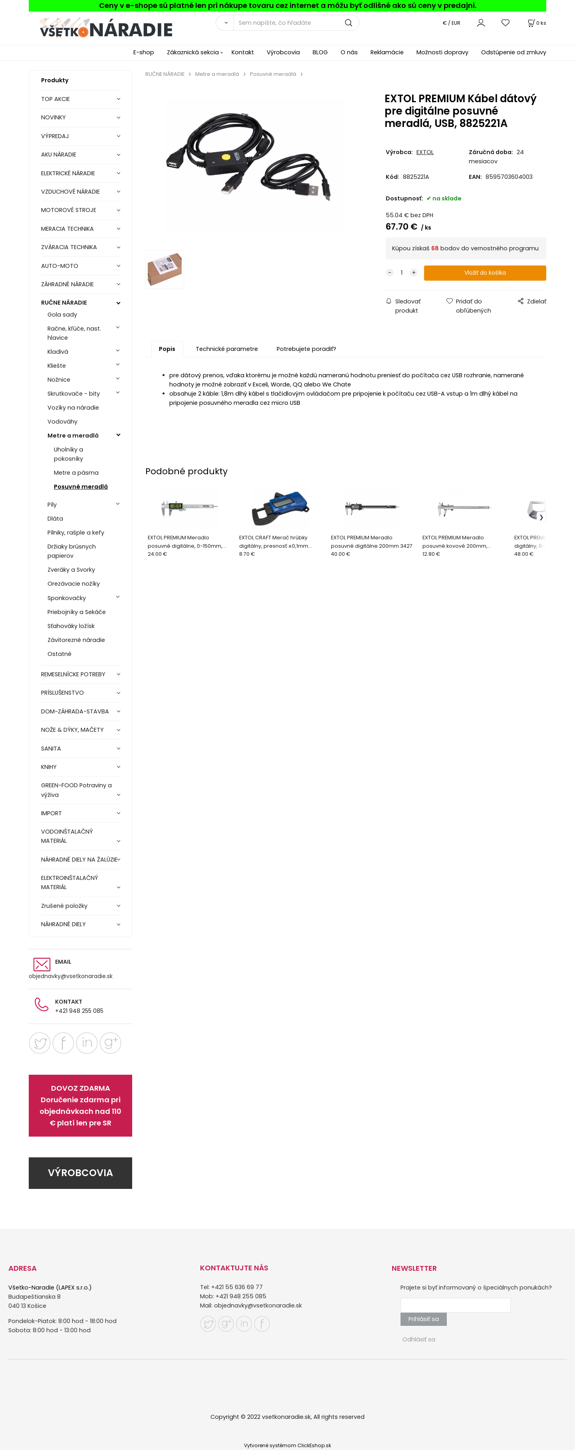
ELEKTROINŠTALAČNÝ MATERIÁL (69, 882)
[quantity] (402, 273)
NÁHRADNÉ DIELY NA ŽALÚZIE (79, 860)
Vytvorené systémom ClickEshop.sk (287, 1445)
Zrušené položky (64, 906)
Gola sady (62, 315)
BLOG (320, 52)
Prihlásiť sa (423, 1319)
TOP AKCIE (55, 99)
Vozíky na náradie (73, 408)
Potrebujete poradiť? (306, 349)
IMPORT (51, 813)
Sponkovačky (67, 598)
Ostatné (59, 654)
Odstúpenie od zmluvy (513, 52)
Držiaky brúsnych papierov (72, 551)
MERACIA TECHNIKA (67, 229)
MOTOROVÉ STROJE (68, 210)
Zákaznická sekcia (193, 52)
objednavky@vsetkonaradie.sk (71, 976)
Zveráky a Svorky (71, 570)
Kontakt (243, 52)
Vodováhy (62, 422)
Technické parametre (227, 349)
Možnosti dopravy (442, 52)
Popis (167, 349)
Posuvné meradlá (81, 487)
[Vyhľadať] (225, 23)
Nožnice (59, 380)
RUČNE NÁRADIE (64, 303)
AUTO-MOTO (59, 266)
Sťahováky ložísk (71, 626)
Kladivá (58, 352)
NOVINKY (53, 117)
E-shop (143, 52)
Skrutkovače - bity (74, 394)
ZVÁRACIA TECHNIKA (69, 247)
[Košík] (536, 23)
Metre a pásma (76, 473)
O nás (349, 52)
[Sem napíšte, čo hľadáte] (296, 23)
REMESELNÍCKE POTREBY (73, 674)
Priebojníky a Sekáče (77, 612)
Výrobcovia (283, 52)
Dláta (55, 519)
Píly (52, 505)
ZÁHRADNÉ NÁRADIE (67, 284)
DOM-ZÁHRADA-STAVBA (75, 711)
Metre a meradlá (73, 436)
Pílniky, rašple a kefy (76, 533)
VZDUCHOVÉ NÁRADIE (70, 192)
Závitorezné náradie (76, 640)
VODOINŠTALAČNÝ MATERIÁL (67, 836)
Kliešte (57, 366)
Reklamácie (387, 52)
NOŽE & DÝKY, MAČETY (72, 730)
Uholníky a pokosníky (68, 454)
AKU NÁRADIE (58, 154)
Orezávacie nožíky (74, 584)
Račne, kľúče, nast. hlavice (74, 333)
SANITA (51, 749)
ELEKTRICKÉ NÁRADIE (68, 173)
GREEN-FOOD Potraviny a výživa (76, 789)
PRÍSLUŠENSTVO (62, 693)
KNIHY (49, 767)
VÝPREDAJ (55, 136)
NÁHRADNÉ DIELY (63, 924)
